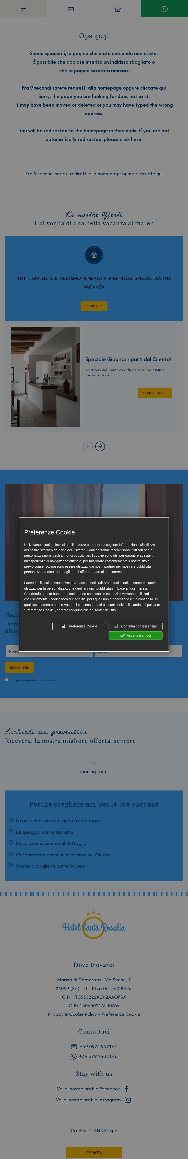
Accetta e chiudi (135, 636)
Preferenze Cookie (79, 626)
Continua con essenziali (135, 626)
